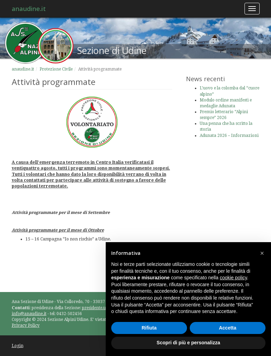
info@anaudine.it (29, 313)
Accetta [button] (228, 328)
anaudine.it (29, 8)
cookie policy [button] (233, 277)
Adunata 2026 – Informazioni (229, 135)
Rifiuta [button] (149, 328)
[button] (262, 253)
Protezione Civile (56, 69)
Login (17, 345)
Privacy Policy (26, 325)
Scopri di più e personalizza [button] (188, 342)
